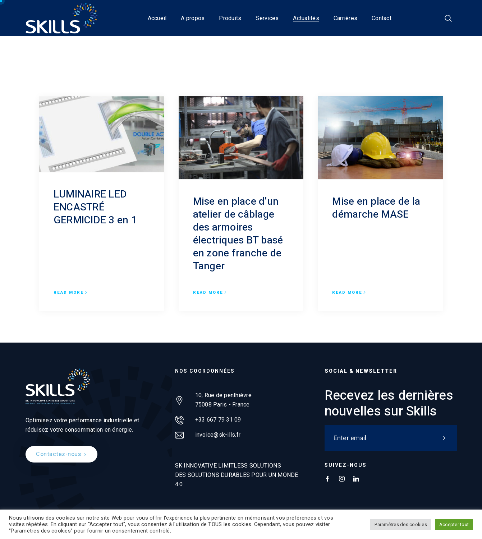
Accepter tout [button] (454, 524)
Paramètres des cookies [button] (401, 524)
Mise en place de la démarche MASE (376, 208)
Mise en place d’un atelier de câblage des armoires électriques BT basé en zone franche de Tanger (238, 234)
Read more (70, 292)
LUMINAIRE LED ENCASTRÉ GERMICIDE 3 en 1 (95, 207)
